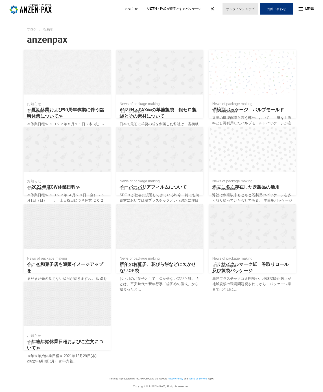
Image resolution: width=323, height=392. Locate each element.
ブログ (31, 29)
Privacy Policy (175, 378)
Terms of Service (197, 378)
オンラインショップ (240, 9)
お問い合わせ (276, 9)
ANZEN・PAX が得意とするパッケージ (174, 9)
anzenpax (38, 111)
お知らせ (131, 9)
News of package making (140, 104)
